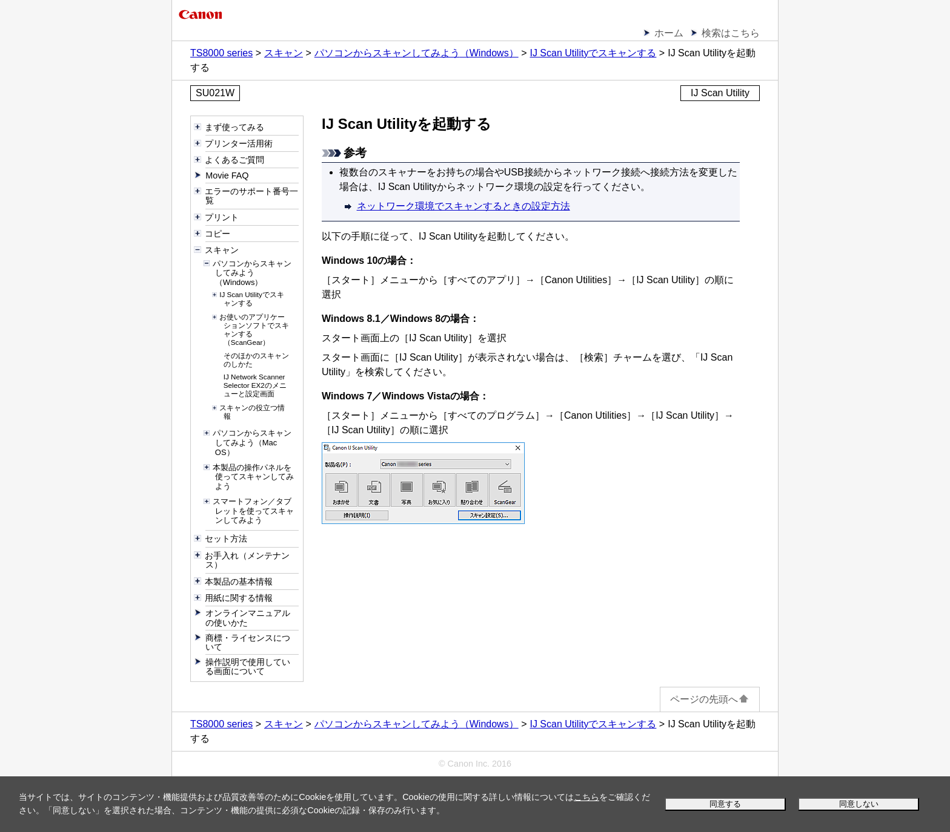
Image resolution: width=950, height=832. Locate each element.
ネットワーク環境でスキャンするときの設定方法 (463, 206)
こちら (586, 797)
